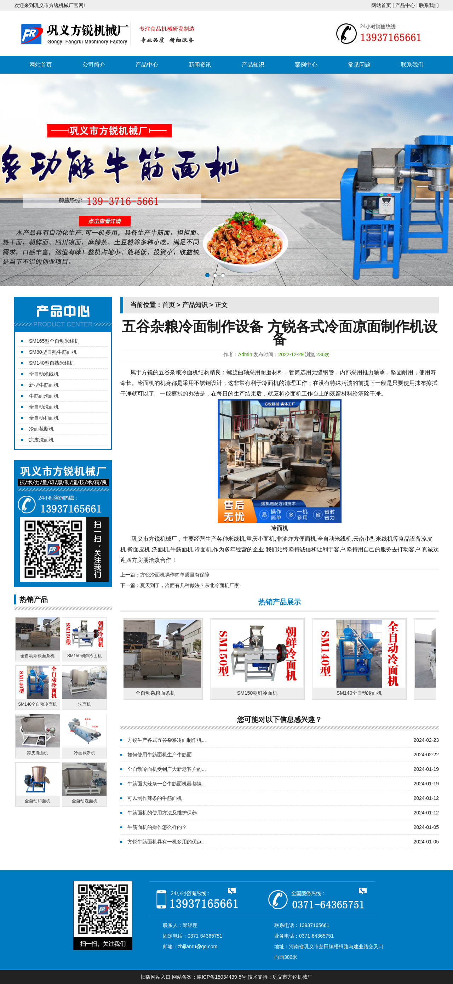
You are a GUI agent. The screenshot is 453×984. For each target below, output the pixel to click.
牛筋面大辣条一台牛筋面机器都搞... (166, 783)
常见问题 (359, 65)
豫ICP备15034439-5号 (221, 977)
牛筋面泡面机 (44, 396)
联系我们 (429, 5)
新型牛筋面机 (44, 385)
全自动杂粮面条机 (157, 693)
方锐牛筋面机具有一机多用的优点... (166, 841)
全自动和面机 (44, 418)
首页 (168, 304)
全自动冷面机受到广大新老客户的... (166, 769)
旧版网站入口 (156, 977)
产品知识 (253, 65)
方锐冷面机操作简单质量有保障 (175, 575)
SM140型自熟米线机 (51, 363)
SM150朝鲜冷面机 (259, 693)
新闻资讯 (200, 65)
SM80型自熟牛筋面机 (53, 352)
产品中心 (405, 5)
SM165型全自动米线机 (54, 341)
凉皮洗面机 (41, 440)
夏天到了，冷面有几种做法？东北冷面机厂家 (189, 585)
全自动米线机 (44, 374)
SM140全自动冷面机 (361, 693)
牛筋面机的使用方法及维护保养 (162, 812)
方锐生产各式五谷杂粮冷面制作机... (166, 740)
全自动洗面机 (44, 407)
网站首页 (381, 5)
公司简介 (93, 65)
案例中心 (306, 65)
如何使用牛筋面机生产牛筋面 (159, 754)
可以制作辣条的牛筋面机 (154, 798)
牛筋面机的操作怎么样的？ (157, 827)
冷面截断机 (41, 429)
